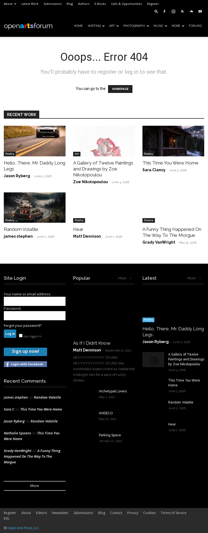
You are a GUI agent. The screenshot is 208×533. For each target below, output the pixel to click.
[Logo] (28, 26)
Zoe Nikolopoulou (90, 182)
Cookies (149, 513)
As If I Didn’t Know (91, 343)
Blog (70, 4)
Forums (195, 26)
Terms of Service (173, 513)
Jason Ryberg (17, 176)
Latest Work (29, 4)
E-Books (100, 4)
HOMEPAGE (120, 89)
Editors (41, 513)
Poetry (9, 153)
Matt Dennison (87, 236)
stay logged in (30, 336)
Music (160, 26)
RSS (6, 518)
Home (78, 26)
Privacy (132, 513)
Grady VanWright (158, 242)
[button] (156, 11)
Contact (116, 513)
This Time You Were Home (170, 163)
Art (114, 26)
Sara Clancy (153, 170)
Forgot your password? (22, 325)
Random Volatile (21, 229)
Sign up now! (25, 351)
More (178, 26)
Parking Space (110, 435)
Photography (136, 26)
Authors (83, 4)
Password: (12, 308)
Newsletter (60, 513)
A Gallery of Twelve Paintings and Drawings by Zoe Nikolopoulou (103, 168)
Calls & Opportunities (126, 4)
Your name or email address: (27, 294)
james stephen (18, 236)
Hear (78, 229)
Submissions (52, 4)
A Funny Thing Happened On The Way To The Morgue (32, 456)
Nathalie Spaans (17, 433)
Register (153, 4)
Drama (148, 220)
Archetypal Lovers (113, 391)
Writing (96, 26)
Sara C (9, 409)
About (10, 4)
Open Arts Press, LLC (23, 528)
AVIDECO (106, 413)
